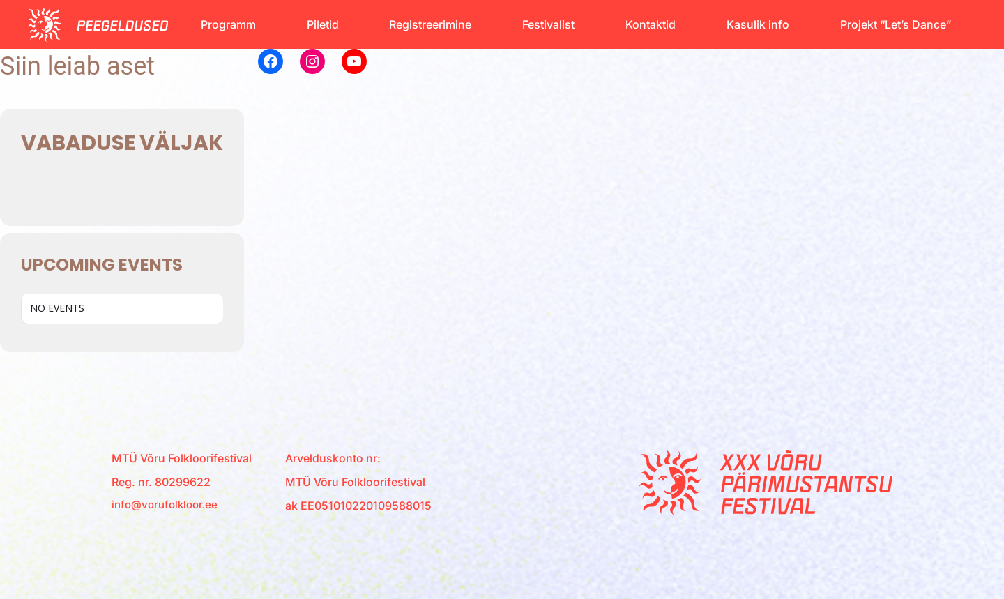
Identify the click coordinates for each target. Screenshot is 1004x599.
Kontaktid (650, 24)
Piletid (323, 24)
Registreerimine (430, 24)
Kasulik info (758, 24)
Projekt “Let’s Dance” (895, 24)
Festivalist (548, 24)
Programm (228, 24)
